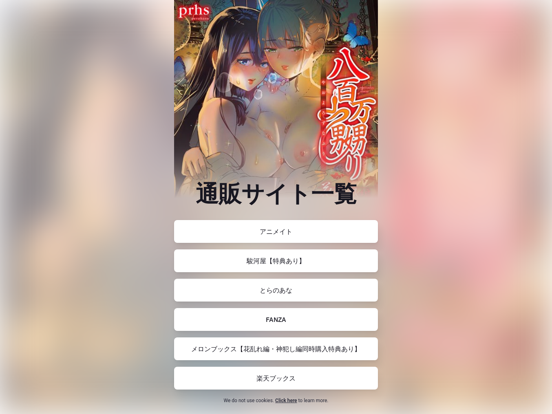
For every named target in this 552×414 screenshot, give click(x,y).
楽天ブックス (276, 378)
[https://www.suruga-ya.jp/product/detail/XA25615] (276, 260)
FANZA (276, 319)
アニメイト (276, 231)
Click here (286, 400)
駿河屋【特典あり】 (276, 261)
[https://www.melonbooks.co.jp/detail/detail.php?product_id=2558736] (276, 348)
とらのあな (276, 290)
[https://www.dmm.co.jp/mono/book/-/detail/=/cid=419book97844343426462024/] (276, 319)
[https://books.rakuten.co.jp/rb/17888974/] (276, 378)
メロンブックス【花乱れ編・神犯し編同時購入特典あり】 (276, 349)
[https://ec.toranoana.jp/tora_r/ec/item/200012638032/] (276, 290)
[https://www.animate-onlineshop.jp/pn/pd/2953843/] (276, 231)
